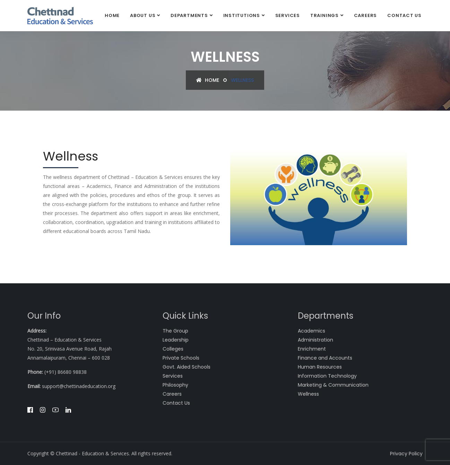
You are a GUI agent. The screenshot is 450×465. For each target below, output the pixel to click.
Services (287, 15)
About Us (142, 15)
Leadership (176, 339)
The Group (175, 330)
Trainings (324, 15)
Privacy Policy (406, 453)
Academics (311, 330)
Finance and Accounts (325, 357)
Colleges (173, 348)
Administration (315, 339)
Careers (365, 15)
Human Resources (320, 366)
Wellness (308, 393)
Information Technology (327, 375)
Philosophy (175, 384)
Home (112, 15)
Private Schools (181, 357)
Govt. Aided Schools (186, 366)
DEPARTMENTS (189, 15)
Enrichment (312, 348)
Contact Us (404, 15)
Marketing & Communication (333, 384)
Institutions (241, 15)
